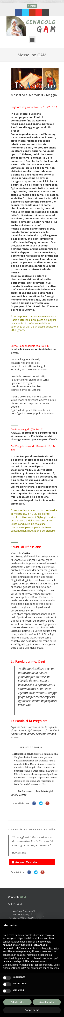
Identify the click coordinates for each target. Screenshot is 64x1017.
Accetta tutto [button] (46, 1002)
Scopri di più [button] (32, 1010)
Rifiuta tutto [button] (17, 1002)
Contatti (32, 5)
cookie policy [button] (52, 948)
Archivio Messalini (25, 861)
